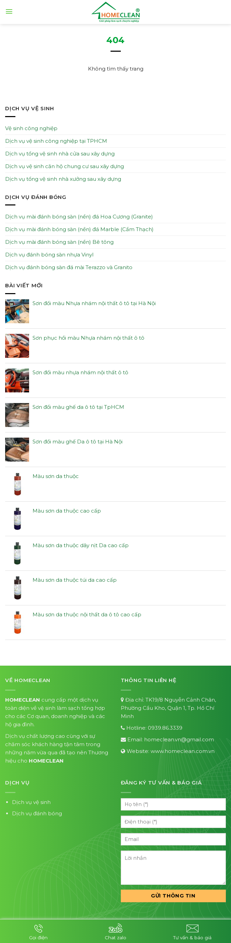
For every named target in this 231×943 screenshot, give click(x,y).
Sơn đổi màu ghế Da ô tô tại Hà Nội (78, 441)
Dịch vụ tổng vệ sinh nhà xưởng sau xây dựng (63, 179)
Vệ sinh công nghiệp (31, 128)
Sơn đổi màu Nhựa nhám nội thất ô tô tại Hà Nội (94, 303)
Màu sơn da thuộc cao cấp (67, 510)
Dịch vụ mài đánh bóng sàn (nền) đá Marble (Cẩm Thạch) (79, 229)
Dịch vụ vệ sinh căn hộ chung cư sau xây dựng (64, 166)
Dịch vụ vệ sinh (31, 802)
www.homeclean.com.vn (183, 751)
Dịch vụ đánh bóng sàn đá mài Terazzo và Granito (68, 267)
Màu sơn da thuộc (56, 476)
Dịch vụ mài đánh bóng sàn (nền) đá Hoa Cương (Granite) (79, 216)
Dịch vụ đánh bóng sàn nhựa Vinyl (49, 254)
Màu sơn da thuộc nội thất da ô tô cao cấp (87, 614)
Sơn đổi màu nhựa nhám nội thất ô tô (80, 372)
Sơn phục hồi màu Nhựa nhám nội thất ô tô (88, 338)
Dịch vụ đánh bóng (37, 813)
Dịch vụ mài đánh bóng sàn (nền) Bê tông (59, 242)
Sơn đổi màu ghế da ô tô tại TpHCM (78, 407)
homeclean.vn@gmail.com (179, 739)
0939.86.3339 (165, 728)
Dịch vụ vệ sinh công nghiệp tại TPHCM (56, 141)
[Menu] (9, 11)
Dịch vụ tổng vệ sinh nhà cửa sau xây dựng (60, 153)
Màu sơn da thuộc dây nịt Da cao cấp (81, 545)
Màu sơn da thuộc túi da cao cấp (75, 580)
